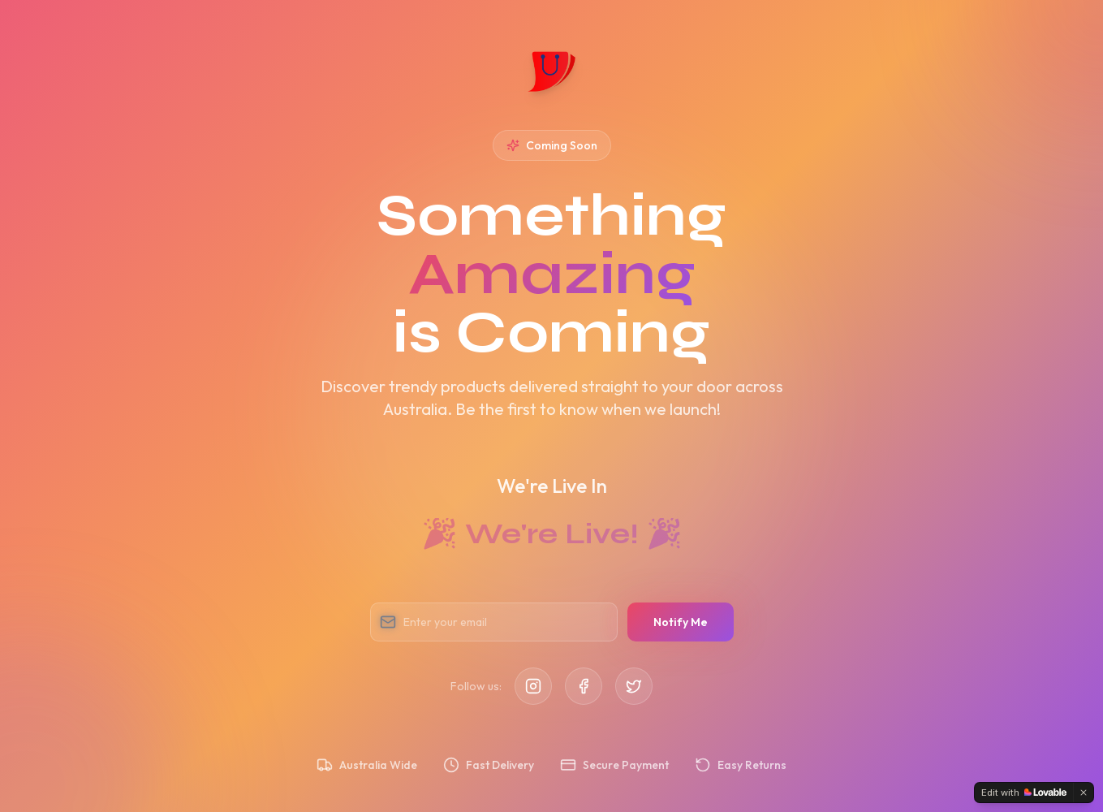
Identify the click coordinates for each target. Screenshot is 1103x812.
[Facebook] (583, 686)
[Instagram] (533, 686)
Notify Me (680, 622)
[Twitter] (634, 686)
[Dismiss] (1083, 792)
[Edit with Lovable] (1024, 792)
